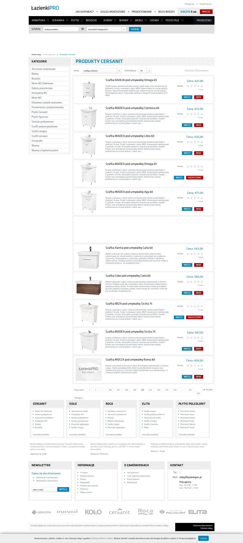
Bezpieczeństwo (87, 476)
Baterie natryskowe (116, 421)
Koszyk (185, 11)
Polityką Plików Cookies (102, 538)
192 (158, 390)
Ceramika (58, 20)
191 (150, 390)
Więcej (187, 97)
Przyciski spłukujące (80, 424)
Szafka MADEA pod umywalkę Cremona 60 (132, 108)
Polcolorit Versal (188, 427)
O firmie (84, 472)
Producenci (204, 20)
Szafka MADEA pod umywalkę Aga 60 (129, 192)
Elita (146, 404)
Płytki (75, 20)
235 (190, 390)
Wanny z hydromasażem (45, 150)
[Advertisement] (121, 42)
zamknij (203, 538)
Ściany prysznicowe (79, 421)
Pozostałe (172, 20)
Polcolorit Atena (187, 414)
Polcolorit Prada (187, 421)
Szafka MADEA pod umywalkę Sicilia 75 (130, 331)
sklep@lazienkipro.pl (190, 477)
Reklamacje (132, 482)
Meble (139, 20)
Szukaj (36, 29)
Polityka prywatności (89, 485)
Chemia (154, 20)
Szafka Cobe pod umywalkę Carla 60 (128, 275)
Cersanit (40, 404)
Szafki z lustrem (151, 424)
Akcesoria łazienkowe (44, 69)
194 (175, 390)
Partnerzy (84, 489)
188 (126, 390)
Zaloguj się (189, 4)
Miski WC (37, 97)
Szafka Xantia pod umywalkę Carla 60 (129, 247)
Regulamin (85, 482)
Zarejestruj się (206, 4)
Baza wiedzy (166, 11)
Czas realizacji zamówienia (138, 476)
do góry (209, 389)
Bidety (35, 73)
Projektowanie (142, 11)
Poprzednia (79, 390)
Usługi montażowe (112, 11)
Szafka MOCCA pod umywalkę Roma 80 (130, 359)
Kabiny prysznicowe (42, 88)
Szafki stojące (39, 131)
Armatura (38, 20)
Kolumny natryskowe (117, 411)
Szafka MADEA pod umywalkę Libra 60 (130, 136)
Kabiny (108, 20)
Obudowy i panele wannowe (47, 102)
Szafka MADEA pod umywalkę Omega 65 (131, 164)
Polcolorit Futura (188, 417)
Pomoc (83, 479)
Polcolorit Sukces (188, 424)
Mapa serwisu (86, 492)
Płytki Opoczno (40, 116)
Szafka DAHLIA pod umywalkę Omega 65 (131, 80)
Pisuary (111, 417)
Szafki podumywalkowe (45, 126)
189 (134, 390)
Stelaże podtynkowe (43, 121)
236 (198, 393)
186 (110, 390)
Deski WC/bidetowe (42, 83)
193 (166, 390)
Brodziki (91, 20)
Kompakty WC (39, 93)
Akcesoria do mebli (79, 411)
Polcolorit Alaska (188, 411)
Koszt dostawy (133, 479)
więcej (206, 11)
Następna (78, 398)
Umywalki (37, 140)
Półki (146, 427)
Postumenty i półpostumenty (48, 107)
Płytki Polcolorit (191, 404)
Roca (109, 404)
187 (118, 390)
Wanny (123, 20)
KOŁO (73, 404)
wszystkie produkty (41, 434)
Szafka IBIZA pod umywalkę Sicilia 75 (129, 303)
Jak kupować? (85, 11)
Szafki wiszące (40, 136)
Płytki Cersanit (39, 112)
